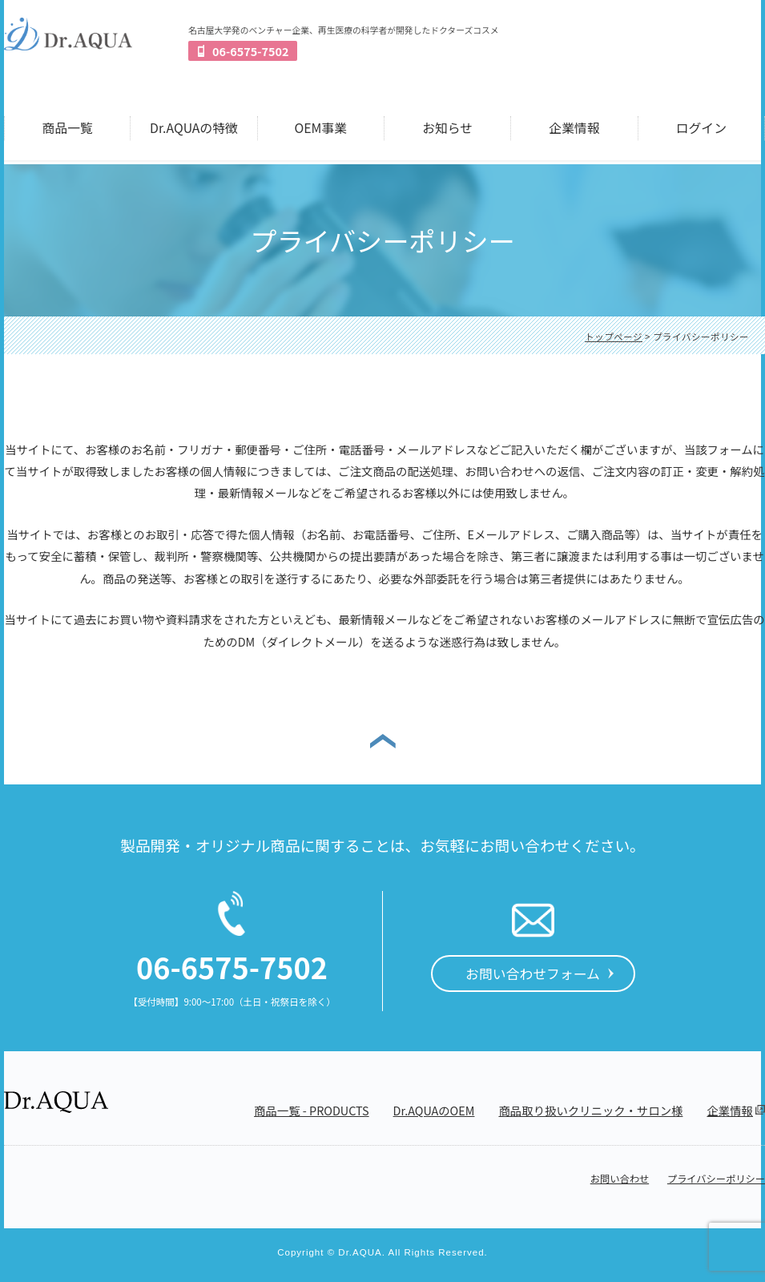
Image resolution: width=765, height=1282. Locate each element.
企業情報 (574, 128)
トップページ (613, 336)
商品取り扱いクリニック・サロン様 (590, 1110)
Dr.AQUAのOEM (434, 1110)
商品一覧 (67, 128)
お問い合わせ (619, 1178)
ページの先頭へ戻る (383, 740)
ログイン (701, 128)
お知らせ (447, 128)
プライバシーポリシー (716, 1178)
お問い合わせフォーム (532, 973)
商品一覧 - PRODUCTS (311, 1110)
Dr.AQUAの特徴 (194, 128)
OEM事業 (321, 128)
